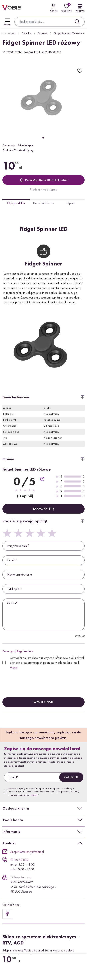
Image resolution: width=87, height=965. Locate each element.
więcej (14, 667)
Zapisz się (71, 777)
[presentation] (32, 680)
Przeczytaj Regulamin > (17, 651)
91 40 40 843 (19, 860)
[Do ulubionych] (79, 70)
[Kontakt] (53, 8)
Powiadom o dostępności (44, 180)
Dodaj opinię (43, 509)
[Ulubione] (66, 8)
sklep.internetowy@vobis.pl (27, 852)
